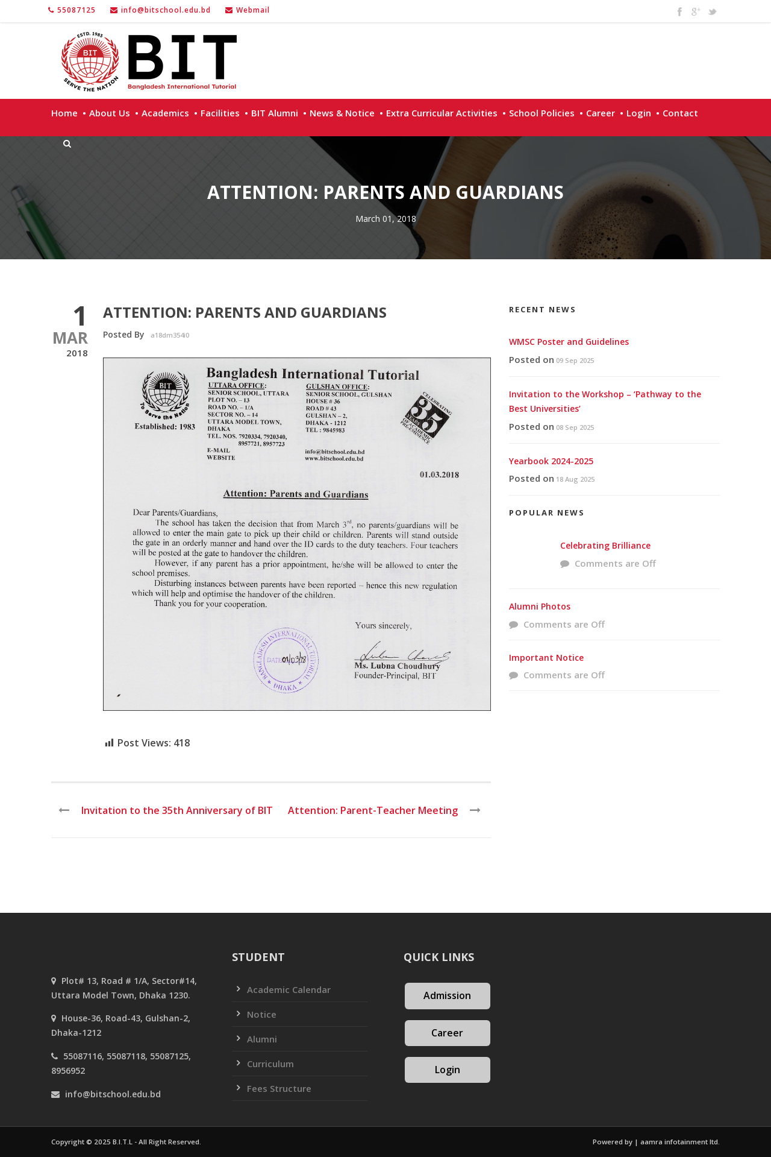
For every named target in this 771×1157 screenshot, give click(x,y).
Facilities (220, 113)
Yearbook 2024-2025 (551, 461)
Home (64, 113)
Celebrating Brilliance (605, 545)
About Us (109, 113)
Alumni (262, 1039)
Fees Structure (279, 1088)
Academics (165, 113)
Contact (680, 113)
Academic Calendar (289, 989)
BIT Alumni (274, 113)
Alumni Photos (539, 606)
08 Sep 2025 (575, 427)
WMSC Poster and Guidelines (569, 341)
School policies (542, 113)
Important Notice (546, 657)
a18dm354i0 (170, 334)
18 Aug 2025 (575, 479)
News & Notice (342, 113)
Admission (447, 995)
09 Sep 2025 (575, 360)
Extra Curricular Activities (442, 113)
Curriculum (270, 1064)
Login (638, 113)
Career (600, 113)
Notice (261, 1014)
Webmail (253, 10)
